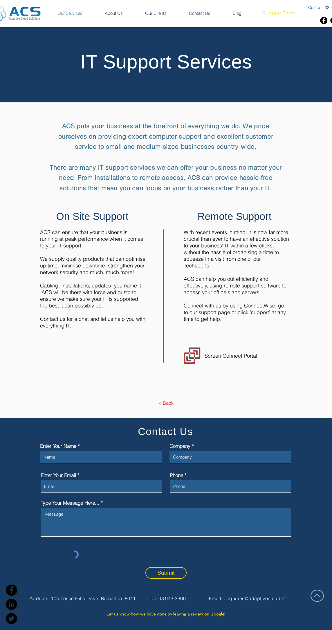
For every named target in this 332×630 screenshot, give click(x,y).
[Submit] (166, 573)
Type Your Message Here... (70, 502)
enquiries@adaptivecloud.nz (255, 598)
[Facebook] (323, 20)
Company (179, 445)
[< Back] (166, 402)
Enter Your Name (58, 445)
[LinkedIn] (11, 604)
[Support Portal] (279, 13)
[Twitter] (11, 618)
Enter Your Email (58, 475)
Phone (176, 475)
